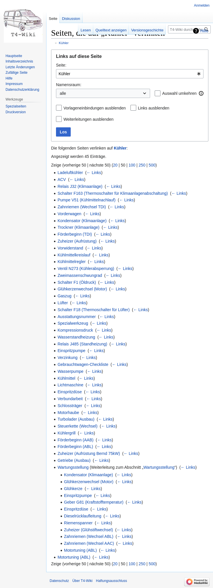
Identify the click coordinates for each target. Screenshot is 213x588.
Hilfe (204, 31)
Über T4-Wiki (82, 581)
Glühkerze (73, 488)
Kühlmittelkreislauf (73, 255)
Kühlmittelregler (71, 261)
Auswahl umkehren (179, 93)
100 (132, 165)
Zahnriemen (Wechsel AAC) (89, 543)
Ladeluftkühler (70, 172)
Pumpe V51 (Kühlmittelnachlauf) (86, 200)
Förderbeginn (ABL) (75, 446)
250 (142, 165)
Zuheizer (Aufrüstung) (76, 241)
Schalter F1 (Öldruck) (76, 282)
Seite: (61, 65)
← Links (94, 172)
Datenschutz (59, 581)
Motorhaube (68, 412)
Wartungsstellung (73, 467)
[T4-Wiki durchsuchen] (189, 29)
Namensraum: (68, 84)
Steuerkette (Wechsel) (77, 426)
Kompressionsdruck (75, 330)
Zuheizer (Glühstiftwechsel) (88, 530)
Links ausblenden (153, 108)
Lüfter (62, 302)
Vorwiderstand (70, 248)
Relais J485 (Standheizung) (82, 344)
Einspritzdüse (69, 392)
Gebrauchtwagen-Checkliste (82, 364)
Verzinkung (67, 357)
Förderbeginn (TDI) (74, 234)
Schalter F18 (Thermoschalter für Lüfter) (93, 309)
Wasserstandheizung (76, 337)
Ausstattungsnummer (76, 316)
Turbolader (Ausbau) (75, 419)
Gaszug (64, 296)
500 (152, 165)
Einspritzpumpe (71, 350)
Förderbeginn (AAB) (75, 440)
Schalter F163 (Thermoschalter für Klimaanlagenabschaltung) (112, 193)
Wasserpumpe (70, 371)
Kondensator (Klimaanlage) (81, 220)
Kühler (64, 43)
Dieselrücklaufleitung (82, 516)
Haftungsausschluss (111, 581)
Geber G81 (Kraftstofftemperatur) (94, 502)
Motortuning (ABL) (80, 550)
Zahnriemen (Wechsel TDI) (81, 207)
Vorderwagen (69, 213)
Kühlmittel (66, 378)
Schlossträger (69, 405)
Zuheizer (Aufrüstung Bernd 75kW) (88, 453)
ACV (61, 179)
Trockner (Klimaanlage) (78, 227)
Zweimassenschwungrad (79, 275)
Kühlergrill (66, 433)
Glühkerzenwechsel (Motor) (82, 289)
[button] (201, 93)
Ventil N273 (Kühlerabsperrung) (85, 268)
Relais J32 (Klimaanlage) (79, 186)
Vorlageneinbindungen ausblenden (94, 108)
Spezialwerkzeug (72, 323)
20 (115, 165)
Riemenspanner (78, 523)
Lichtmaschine (70, 385)
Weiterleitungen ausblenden (88, 119)
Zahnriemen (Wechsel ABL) (88, 536)
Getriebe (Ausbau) (73, 460)
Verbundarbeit (70, 398)
